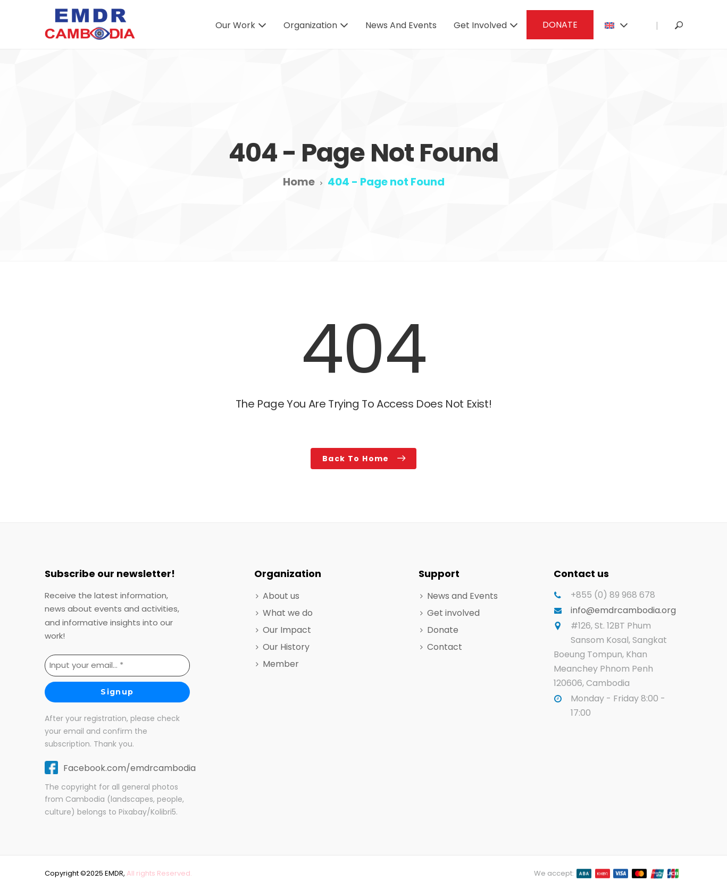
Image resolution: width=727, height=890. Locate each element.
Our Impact (287, 630)
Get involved (480, 25)
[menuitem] (615, 24)
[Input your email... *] (117, 665)
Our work (235, 25)
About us (281, 596)
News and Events (401, 25)
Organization (310, 25)
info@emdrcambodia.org (623, 610)
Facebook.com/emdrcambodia (129, 768)
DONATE (560, 25)
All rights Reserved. (159, 873)
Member (281, 664)
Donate (442, 630)
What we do (288, 613)
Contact (444, 647)
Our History (286, 647)
